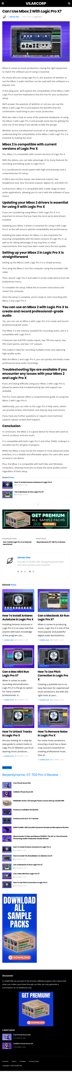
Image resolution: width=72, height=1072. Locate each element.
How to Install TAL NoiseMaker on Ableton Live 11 (32, 857)
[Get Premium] (36, 1009)
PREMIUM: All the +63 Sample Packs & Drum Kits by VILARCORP (38, 802)
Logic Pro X (38, 17)
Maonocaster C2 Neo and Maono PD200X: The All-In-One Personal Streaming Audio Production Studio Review (40, 838)
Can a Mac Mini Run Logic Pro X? (15, 674)
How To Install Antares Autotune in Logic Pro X (33, 482)
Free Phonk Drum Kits (22, 784)
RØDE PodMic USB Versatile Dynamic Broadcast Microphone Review (41, 828)
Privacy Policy (34, 1062)
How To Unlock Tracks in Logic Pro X (17, 734)
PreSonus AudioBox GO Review (25, 811)
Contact (5, 1062)
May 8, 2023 (27, 17)
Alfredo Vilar (14, 17)
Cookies (23, 1062)
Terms (14, 1062)
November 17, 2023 (20, 485)
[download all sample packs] (19, 929)
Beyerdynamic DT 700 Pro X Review (30, 776)
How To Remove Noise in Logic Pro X (53, 734)
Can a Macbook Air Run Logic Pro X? (29, 492)
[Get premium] (36, 519)
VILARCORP (36, 3)
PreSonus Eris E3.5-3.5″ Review (25, 819)
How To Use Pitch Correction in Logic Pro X (53, 676)
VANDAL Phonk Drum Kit (23, 793)
